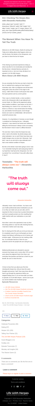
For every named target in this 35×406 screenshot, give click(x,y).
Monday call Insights (9, 349)
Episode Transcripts (9, 346)
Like (3, 311)
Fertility (5, 343)
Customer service (18, 379)
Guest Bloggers (8, 340)
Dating (5, 327)
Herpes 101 (7, 330)
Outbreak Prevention (9, 324)
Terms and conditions (18, 382)
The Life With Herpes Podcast (15, 305)
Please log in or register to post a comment (17, 373)
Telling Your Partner (9, 333)
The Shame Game (8, 352)
